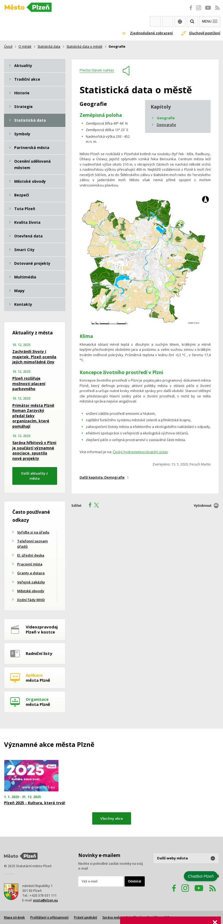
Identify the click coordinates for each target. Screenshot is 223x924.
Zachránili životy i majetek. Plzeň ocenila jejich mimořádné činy (34, 356)
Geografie (166, 118)
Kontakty (167, 21)
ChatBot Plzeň (201, 876)
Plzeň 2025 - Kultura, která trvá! (34, 802)
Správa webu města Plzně (122, 917)
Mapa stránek (14, 917)
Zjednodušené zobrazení (151, 33)
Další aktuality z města (34, 476)
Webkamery (155, 21)
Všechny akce (111, 818)
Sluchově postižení (204, 33)
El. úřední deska (30, 555)
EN (180, 21)
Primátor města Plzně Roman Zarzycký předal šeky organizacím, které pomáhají (33, 416)
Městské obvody (30, 590)
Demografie (166, 124)
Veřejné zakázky (31, 582)
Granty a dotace (31, 573)
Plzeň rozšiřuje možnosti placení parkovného (28, 383)
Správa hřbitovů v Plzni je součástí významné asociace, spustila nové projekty (34, 450)
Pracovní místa (29, 564)
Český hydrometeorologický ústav (140, 451)
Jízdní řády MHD (31, 599)
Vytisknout (202, 505)
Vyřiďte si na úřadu (33, 532)
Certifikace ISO (158, 917)
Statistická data (49, 46)
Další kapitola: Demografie (102, 477)
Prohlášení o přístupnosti (49, 917)
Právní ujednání (85, 917)
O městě (24, 46)
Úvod (8, 46)
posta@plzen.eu (45, 900)
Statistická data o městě (84, 46)
